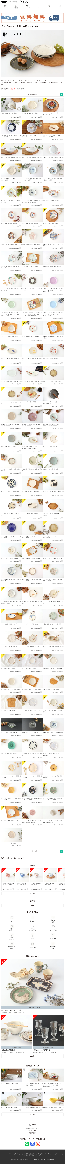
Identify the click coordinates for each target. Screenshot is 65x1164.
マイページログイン (7, 1154)
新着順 (22, 89)
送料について (59, 1154)
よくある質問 (25, 1154)
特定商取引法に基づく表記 (36, 1154)
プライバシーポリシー (37, 1155)
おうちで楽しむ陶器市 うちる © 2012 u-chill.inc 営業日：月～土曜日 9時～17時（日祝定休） (32, 1160)
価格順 (18, 89)
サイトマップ (27, 1155)
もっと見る (32, 893)
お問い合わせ (17, 1154)
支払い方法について (49, 1154)
